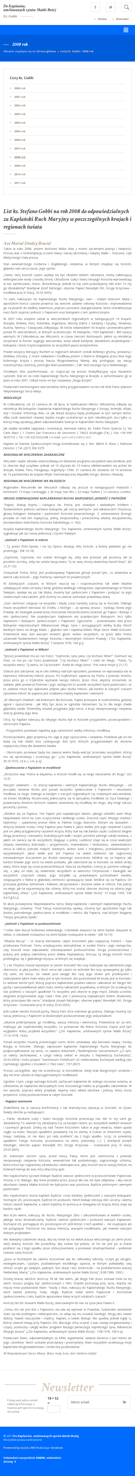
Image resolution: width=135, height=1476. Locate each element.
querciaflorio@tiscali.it (76, 437)
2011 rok (20, 183)
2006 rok (20, 140)
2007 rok (20, 148)
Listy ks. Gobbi (70, 51)
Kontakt (122, 19)
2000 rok (20, 88)
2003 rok (20, 114)
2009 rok (20, 166)
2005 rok (20, 131)
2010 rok (20, 174)
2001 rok (20, 97)
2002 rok (20, 105)
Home (102, 19)
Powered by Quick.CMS (19, 1448)
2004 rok (20, 122)
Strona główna (46, 51)
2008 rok (88, 51)
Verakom (56, 1448)
